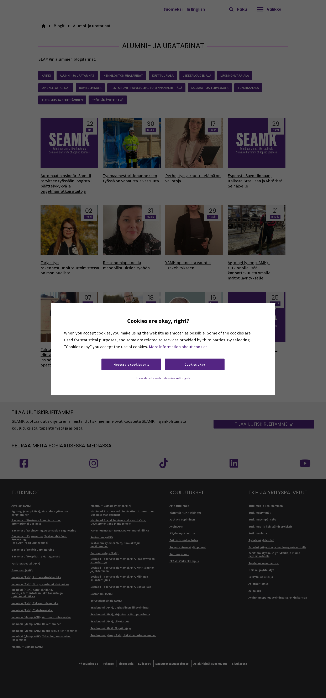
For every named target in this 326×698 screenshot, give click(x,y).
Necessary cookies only (131, 364)
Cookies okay (194, 364)
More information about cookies (178, 346)
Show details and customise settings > (163, 378)
